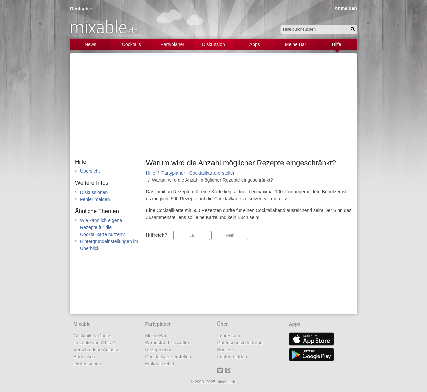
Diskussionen (94, 192)
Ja (192, 235)
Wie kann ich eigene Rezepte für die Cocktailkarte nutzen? (102, 227)
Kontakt (225, 349)
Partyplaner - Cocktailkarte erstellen (198, 173)
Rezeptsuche (159, 349)
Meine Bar (295, 44)
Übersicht (90, 171)
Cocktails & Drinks (93, 335)
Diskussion (213, 44)
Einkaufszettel (159, 363)
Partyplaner (172, 44)
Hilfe (336, 44)
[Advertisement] (213, 108)
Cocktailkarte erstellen (168, 356)
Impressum (228, 335)
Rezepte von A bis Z (94, 342)
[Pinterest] (229, 370)
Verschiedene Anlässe (97, 349)
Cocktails (131, 44)
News (90, 44)
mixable (103, 26)
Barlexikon (84, 356)
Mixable (82, 324)
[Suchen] (352, 29)
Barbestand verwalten (167, 342)
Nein (230, 235)
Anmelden (345, 8)
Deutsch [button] (79, 8)
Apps (254, 44)
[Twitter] (221, 370)
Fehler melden (95, 199)
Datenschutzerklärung (240, 342)
